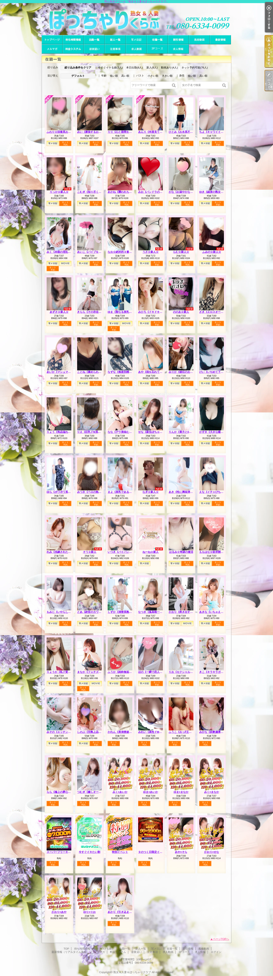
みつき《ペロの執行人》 (92, 491)
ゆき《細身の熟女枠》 (212, 191)
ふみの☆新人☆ (211, 251)
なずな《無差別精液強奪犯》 (125, 371)
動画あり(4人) (169, 67)
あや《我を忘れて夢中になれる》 (158, 371)
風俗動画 (199, 39)
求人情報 (178, 49)
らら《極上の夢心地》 (60, 792)
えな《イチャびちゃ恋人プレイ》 (219, 491)
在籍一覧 (157, 39)
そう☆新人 (89, 551)
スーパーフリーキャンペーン (64, 852)
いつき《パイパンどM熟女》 (125, 551)
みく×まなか (211, 792)
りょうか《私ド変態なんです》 (65, 671)
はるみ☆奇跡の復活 (181, 551)
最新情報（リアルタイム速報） (220, 39)
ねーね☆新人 (150, 551)
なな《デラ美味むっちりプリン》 (128, 431)
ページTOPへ (221, 939)
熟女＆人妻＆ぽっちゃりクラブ (132, 972)
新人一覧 (115, 39)
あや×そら (181, 852)
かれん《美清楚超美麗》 (122, 731)
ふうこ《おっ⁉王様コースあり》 (188, 731)
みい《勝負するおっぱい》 (93, 131)
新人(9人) (152, 67)
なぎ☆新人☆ (150, 491)
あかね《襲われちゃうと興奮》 (126, 191)
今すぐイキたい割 (89, 852)
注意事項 (115, 49)
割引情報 (178, 39)
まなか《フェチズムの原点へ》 (96, 671)
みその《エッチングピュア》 (64, 731)
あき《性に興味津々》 (182, 491)
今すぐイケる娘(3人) (110, 67)
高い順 (125, 75)
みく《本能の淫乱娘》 (60, 251)
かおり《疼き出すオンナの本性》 (189, 611)
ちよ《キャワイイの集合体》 (216, 131)
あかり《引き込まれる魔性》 (125, 912)
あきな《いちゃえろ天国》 (215, 611)
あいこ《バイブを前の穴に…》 (96, 251)
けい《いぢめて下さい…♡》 (216, 371)
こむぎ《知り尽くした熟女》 (94, 191)
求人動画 (136, 49)
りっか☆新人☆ (59, 191)
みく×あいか (120, 792)
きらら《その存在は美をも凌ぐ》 (97, 311)
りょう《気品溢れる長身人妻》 (65, 431)
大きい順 (167, 75)
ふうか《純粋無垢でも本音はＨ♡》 (129, 671)
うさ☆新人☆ (150, 251)
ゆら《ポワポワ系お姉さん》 (64, 491)
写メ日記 (136, 39)
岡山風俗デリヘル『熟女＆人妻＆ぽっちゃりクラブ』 (136, 19)
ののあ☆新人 (181, 311)
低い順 (114, 75)
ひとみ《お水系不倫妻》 (183, 131)
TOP (52, 39)
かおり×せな (211, 852)
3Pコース (157, 49)
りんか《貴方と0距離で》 (184, 431)
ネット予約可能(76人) (194, 67)
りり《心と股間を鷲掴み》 (124, 131)
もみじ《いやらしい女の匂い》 (65, 611)
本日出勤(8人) (134, 67)
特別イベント (120, 852)
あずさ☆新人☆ (59, 311)
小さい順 (153, 75)
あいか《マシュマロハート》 (64, 371)
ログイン (216, 952)
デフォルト (78, 75)
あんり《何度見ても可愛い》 (155, 131)
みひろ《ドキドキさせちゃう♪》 (157, 311)
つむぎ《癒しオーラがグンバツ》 (97, 792)
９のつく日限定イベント (153, 852)
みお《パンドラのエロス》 (154, 191)
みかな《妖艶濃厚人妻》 (214, 731)
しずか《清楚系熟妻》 (121, 611)
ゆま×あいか (150, 792)
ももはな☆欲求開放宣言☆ (215, 551)
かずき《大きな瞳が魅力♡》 (216, 431)
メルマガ (52, 49)
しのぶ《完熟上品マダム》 (93, 731)
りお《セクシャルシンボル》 (186, 671)
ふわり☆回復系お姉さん (61, 131)
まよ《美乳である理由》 (122, 491)
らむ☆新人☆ (181, 251)
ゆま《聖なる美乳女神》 (122, 311)
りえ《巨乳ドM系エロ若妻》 (94, 431)
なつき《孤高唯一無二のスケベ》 (158, 611)
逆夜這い (94, 49)
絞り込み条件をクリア (78, 67)
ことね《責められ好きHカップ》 (96, 371)
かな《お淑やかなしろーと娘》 (187, 191)
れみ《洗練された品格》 (61, 551)
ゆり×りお (89, 912)
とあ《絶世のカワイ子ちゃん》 (96, 611)
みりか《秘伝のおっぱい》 (185, 371)
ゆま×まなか (181, 792)
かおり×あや (59, 912)
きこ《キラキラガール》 (214, 671)
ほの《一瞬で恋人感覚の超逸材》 (158, 671)
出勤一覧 (94, 39)
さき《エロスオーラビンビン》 (218, 311)
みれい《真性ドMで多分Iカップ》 (158, 731)
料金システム (73, 49)
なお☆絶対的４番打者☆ (122, 251)
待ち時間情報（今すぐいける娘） (73, 39)
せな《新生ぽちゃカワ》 (153, 431)
